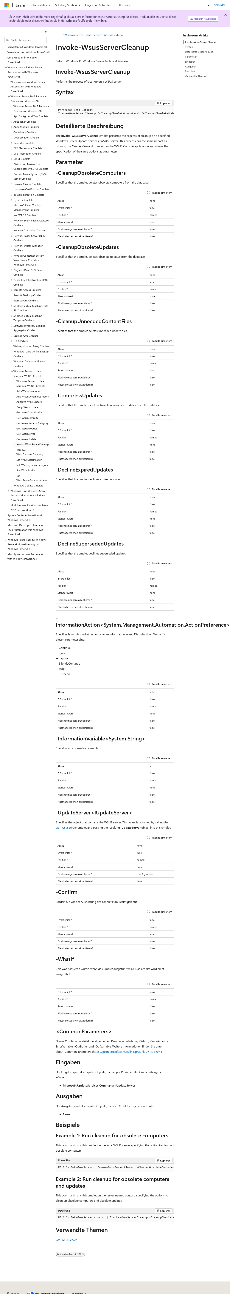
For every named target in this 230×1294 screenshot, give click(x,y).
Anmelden (220, 5)
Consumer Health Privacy (124, 1292)
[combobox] (25, 40)
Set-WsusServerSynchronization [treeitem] (32, 478)
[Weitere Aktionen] (171, 35)
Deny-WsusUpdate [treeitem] (27, 407)
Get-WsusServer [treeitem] (25, 433)
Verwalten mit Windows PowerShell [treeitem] (27, 47)
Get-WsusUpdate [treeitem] (26, 439)
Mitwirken (78, 1292)
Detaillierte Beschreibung (199, 51)
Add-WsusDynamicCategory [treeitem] (32, 396)
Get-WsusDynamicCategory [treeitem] (32, 423)
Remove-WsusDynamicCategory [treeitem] (29, 452)
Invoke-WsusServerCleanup (201, 42)
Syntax (189, 47)
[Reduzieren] (46, 32)
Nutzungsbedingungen (159, 1292)
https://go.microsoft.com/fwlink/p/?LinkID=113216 (125, 1051)
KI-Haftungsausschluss (17, 1292)
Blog (62, 1292)
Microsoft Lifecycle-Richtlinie (86, 20)
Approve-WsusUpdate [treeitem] (29, 401)
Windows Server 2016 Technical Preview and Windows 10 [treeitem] (31, 108)
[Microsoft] (6, 5)
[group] (115, 112)
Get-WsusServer (66, 827)
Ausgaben (190, 66)
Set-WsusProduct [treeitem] (26, 470)
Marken (200, 1292)
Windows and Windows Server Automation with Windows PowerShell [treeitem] (27, 86)
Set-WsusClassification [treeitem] (29, 459)
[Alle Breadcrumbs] (59, 35)
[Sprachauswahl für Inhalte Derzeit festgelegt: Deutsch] (12, 1283)
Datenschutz (95, 1292)
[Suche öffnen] (208, 5)
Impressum (183, 1292)
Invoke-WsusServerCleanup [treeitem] (32, 444)
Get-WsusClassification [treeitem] (29, 412)
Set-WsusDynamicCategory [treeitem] (32, 465)
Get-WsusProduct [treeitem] (26, 428)
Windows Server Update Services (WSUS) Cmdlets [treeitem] (30, 383)
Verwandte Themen (196, 76)
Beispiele (190, 71)
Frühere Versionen (45, 1292)
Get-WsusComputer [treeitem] (27, 418)
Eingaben (190, 61)
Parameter (191, 56)
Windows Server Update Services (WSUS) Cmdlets (93, 35)
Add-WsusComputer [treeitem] (28, 391)
